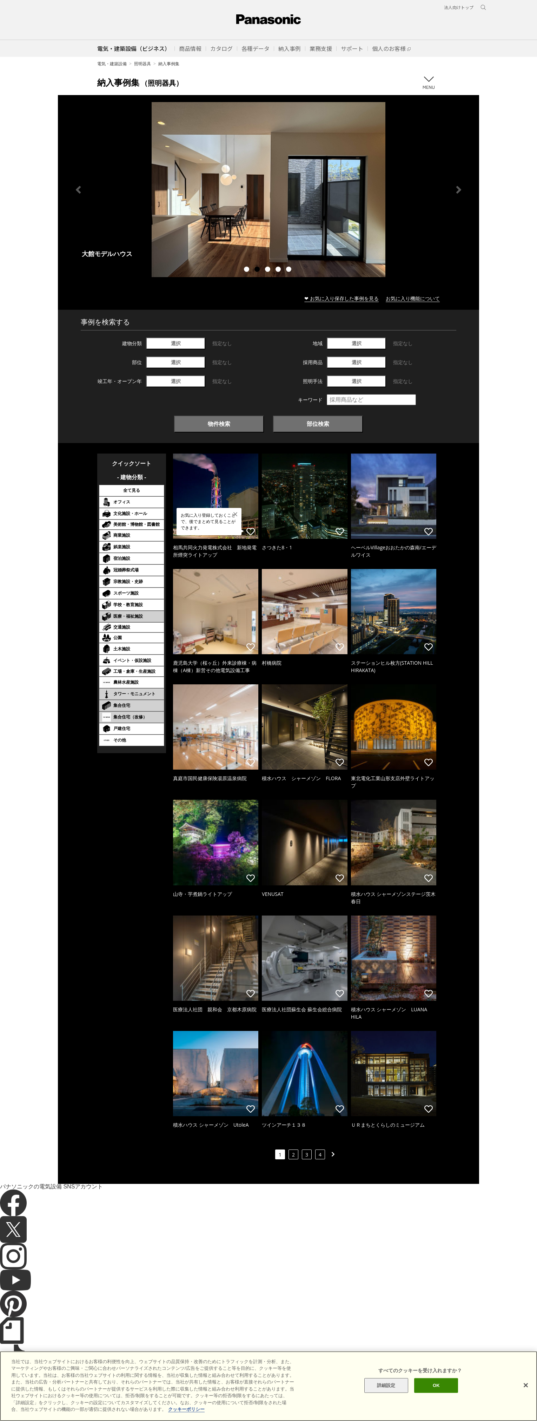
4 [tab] (279, 270)
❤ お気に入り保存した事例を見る (341, 298)
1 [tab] (247, 270)
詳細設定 (386, 1385)
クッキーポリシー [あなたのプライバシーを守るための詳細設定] (186, 1409)
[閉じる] (525, 1385)
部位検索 (318, 424)
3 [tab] (268, 270)
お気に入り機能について (413, 298)
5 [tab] (289, 270)
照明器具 (142, 64)
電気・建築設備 (112, 64)
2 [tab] (257, 270)
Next (459, 190)
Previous (78, 190)
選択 (176, 343)
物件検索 (219, 424)
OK (436, 1385)
